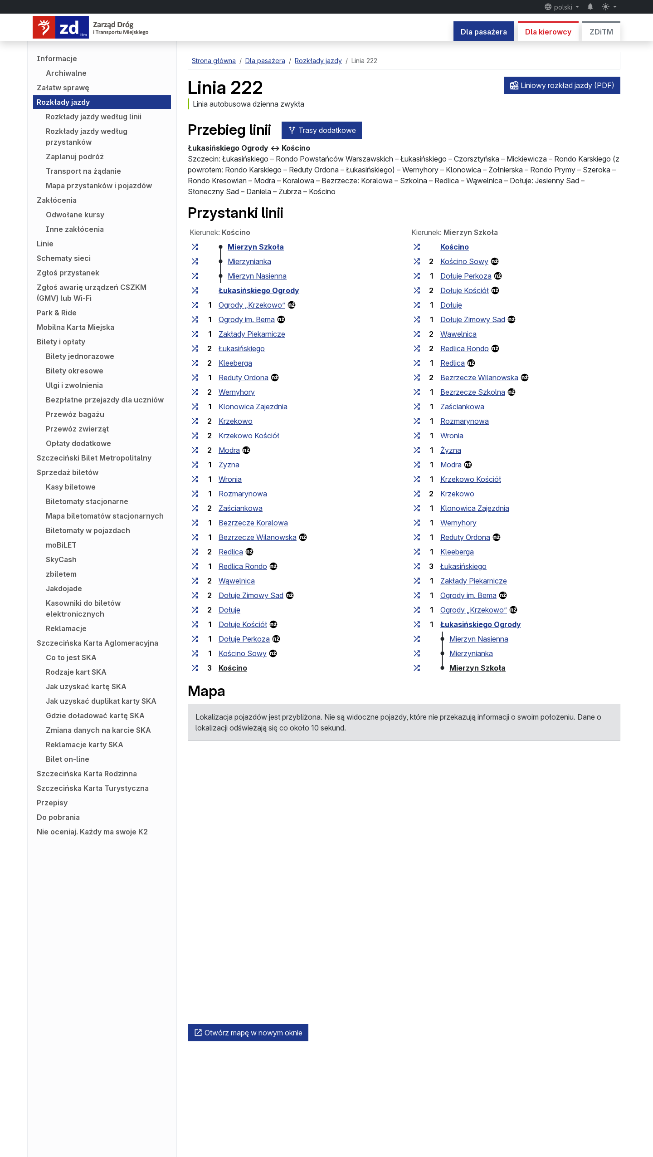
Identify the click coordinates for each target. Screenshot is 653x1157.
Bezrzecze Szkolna (472, 392)
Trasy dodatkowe (322, 130)
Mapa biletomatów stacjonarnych (105, 515)
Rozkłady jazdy (63, 102)
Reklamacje (66, 628)
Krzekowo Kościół (249, 435)
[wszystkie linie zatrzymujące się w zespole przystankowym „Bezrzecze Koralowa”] (195, 522)
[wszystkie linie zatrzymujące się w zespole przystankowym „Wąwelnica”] (195, 580)
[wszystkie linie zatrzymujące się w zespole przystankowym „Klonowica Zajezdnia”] (195, 406)
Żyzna (229, 464)
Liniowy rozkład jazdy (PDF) (562, 85)
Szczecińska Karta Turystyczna (93, 788)
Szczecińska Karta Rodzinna (87, 773)
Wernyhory (237, 392)
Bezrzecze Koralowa (253, 522)
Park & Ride (57, 312)
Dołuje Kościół (243, 624)
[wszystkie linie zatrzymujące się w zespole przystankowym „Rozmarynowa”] (195, 493)
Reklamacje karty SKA (84, 744)
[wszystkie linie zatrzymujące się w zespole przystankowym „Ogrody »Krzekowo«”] (195, 304)
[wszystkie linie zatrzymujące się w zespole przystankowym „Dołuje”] (195, 609)
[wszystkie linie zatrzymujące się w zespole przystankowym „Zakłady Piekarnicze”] (195, 333)
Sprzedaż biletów (67, 472)
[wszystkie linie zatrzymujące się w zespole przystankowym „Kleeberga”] (195, 363)
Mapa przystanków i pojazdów (99, 185)
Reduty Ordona (243, 377)
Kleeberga (235, 363)
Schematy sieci (64, 258)
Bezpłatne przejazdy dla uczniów (105, 399)
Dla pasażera (484, 31)
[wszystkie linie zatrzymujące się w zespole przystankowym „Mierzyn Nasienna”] (195, 275)
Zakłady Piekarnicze (252, 333)
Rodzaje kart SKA (76, 672)
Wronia (230, 479)
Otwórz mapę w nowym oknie (248, 1032)
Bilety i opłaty (61, 341)
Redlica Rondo (243, 566)
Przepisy (52, 802)
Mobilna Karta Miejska (75, 327)
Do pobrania (58, 817)
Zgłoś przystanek (68, 272)
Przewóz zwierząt (77, 428)
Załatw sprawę (63, 87)
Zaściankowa (241, 508)
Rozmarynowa (243, 493)
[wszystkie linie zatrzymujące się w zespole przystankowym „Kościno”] (195, 667)
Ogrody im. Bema (247, 319)
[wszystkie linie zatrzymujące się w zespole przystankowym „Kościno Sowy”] (195, 653)
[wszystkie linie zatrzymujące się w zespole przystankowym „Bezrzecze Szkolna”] (416, 392)
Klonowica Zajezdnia (253, 406)
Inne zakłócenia (75, 229)
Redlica (231, 551)
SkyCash (61, 559)
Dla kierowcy (548, 31)
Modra (229, 450)
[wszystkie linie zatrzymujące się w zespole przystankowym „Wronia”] (195, 479)
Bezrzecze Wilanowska (258, 537)
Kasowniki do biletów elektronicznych (83, 608)
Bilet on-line (67, 759)
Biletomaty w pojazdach (88, 530)
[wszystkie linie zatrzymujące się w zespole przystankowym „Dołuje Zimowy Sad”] (195, 595)
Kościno (233, 667)
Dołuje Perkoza (244, 638)
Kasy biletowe (71, 486)
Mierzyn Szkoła (256, 246)
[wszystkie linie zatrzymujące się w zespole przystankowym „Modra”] (195, 450)
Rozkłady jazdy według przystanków (86, 137)
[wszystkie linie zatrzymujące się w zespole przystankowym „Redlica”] (195, 551)
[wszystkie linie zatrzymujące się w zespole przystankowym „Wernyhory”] (195, 392)
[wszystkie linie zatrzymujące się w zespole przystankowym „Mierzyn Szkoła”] (195, 246)
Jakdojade (64, 588)
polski (559, 7)
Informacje (57, 58)
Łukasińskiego (242, 348)
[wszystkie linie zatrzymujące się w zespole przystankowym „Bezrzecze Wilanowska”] (195, 537)
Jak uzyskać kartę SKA (86, 686)
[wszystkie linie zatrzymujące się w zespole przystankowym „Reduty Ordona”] (195, 377)
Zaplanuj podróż (75, 156)
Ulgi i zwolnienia (74, 385)
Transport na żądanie (83, 171)
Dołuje (229, 609)
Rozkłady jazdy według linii (93, 116)
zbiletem (61, 573)
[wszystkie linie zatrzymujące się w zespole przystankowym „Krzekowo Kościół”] (195, 435)
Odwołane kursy (75, 214)
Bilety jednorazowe (80, 356)
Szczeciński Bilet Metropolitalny (94, 457)
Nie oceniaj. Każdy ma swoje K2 (92, 831)
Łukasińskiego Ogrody (259, 290)
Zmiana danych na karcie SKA (98, 730)
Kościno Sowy (243, 653)
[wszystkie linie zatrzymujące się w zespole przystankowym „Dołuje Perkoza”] (195, 638)
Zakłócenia (57, 200)
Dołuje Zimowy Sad (251, 595)
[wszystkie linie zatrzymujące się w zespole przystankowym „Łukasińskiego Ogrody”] (195, 290)
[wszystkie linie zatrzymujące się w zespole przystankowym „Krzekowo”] (195, 421)
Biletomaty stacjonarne (87, 501)
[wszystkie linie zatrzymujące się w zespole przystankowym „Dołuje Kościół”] (195, 624)
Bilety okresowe (74, 370)
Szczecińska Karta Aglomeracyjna (97, 642)
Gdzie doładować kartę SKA (95, 715)
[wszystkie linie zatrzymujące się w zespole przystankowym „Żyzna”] (195, 464)
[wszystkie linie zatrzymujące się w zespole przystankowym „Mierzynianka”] (195, 261)
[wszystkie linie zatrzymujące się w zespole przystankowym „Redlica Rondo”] (195, 566)
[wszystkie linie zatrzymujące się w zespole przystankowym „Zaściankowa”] (195, 508)
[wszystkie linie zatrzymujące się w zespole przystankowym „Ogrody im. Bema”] (195, 319)
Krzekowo (236, 421)
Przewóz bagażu (75, 414)
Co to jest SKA (71, 657)
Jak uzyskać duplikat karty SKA (101, 701)
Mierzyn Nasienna (257, 275)
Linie (45, 243)
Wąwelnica (237, 580)
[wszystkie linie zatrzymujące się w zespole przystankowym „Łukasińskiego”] (195, 348)
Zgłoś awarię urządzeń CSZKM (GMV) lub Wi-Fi (91, 293)
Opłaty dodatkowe (78, 443)
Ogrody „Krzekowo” (252, 304)
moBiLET (61, 544)
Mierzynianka (249, 261)
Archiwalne (66, 73)
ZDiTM (601, 31)
